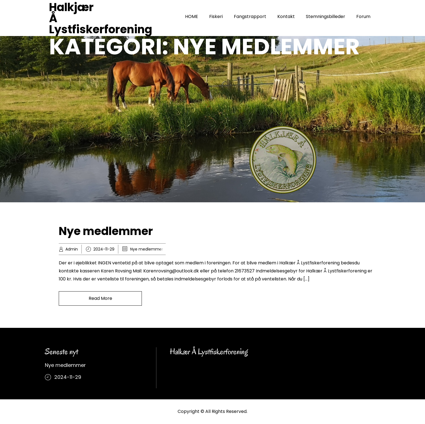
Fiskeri (216, 16)
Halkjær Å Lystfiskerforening (100, 18)
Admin (71, 249)
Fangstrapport (250, 16)
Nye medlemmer (106, 231)
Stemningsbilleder (325, 16)
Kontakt (286, 16)
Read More (100, 298)
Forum (363, 16)
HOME (191, 16)
